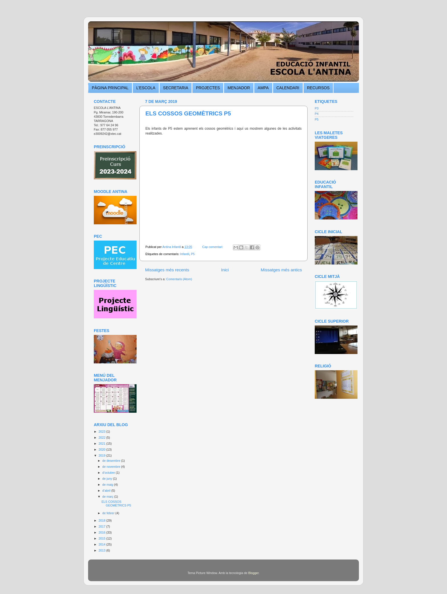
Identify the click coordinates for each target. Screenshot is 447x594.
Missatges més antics (281, 269)
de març (108, 496)
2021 (102, 443)
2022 (102, 437)
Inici (225, 269)
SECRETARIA (175, 88)
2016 (102, 532)
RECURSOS (318, 88)
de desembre (111, 460)
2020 (102, 449)
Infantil (184, 254)
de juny (107, 478)
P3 (316, 108)
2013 (102, 550)
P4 (316, 113)
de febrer (108, 513)
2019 (102, 455)
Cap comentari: (213, 247)
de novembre (111, 466)
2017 (102, 526)
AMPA (263, 88)
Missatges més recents (167, 269)
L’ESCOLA (145, 88)
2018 (102, 520)
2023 (102, 431)
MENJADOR (238, 88)
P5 (193, 254)
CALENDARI (288, 88)
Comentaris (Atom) (179, 279)
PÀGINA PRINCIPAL (110, 88)
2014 (102, 544)
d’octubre (109, 472)
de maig (108, 484)
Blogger (253, 573)
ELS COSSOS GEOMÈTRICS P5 (188, 113)
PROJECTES (208, 88)
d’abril (106, 490)
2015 (102, 538)
